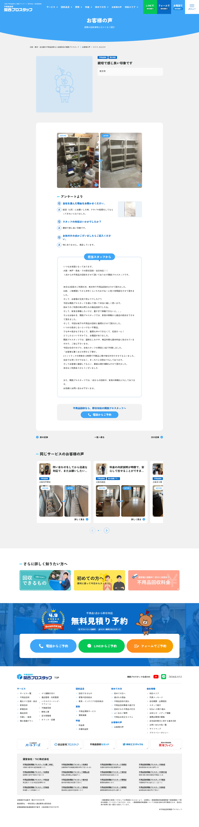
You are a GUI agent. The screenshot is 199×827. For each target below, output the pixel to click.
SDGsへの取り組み (157, 709)
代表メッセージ (156, 697)
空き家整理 (46, 715)
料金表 (81, 725)
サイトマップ (155, 728)
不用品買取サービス (87, 711)
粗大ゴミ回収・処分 (28, 701)
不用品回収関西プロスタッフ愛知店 (74, 787)
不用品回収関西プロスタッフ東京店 (113, 772)
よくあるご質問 (120, 713)
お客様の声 (86, 47)
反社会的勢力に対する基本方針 (163, 721)
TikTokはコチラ (175, 676)
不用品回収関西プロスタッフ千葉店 (152, 779)
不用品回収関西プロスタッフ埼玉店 (36, 779)
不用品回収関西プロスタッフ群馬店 (113, 779)
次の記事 (157, 437)
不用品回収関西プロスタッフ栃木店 (74, 779)
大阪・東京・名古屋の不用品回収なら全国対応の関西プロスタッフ (54, 47)
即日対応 (113, 57)
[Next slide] (106, 530)
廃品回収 (24, 713)
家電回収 (24, 709)
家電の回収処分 (85, 697)
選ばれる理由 (120, 697)
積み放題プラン (26, 721)
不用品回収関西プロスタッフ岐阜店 (152, 787)
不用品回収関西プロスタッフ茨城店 (36, 787)
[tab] (98, 530)
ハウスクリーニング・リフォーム (51, 702)
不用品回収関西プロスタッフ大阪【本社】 (38, 764)
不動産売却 (46, 708)
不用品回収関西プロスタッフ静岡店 (113, 787)
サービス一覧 (25, 693)
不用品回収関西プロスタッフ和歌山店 (75, 772)
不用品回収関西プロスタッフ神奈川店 (153, 772)
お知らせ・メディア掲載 (160, 713)
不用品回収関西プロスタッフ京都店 (113, 764)
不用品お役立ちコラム (123, 717)
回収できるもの (85, 693)
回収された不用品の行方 (124, 709)
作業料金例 (83, 729)
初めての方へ (120, 693)
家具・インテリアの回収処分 (91, 701)
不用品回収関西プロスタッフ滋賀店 (36, 772)
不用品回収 (102, 57)
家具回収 (24, 705)
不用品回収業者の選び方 (124, 705)
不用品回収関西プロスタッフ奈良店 (152, 764)
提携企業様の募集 (157, 717)
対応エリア (154, 693)
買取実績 (82, 715)
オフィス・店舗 (48, 719)
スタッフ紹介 (155, 705)
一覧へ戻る (99, 437)
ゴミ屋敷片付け (48, 693)
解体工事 (45, 711)
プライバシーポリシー (159, 732)
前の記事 (42, 437)
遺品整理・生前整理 (50, 697)
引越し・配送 (25, 717)
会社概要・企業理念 (158, 701)
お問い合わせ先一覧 (158, 725)
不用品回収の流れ (121, 701)
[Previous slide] (92, 530)
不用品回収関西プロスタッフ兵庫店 (74, 764)
